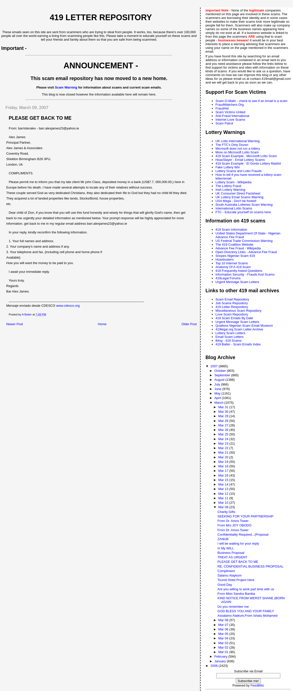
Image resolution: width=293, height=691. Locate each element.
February (221, 656)
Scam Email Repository (232, 299)
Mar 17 (223, 471)
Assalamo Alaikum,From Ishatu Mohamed (248, 615)
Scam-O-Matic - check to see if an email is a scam (252, 101)
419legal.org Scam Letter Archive (239, 329)
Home (102, 324)
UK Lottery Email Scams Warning (239, 197)
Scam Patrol (224, 123)
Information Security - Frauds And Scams (245, 274)
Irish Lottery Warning (230, 190)
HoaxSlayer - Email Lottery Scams (240, 160)
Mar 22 (223, 448)
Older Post (189, 324)
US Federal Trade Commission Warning (244, 241)
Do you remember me (233, 606)
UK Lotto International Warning (238, 141)
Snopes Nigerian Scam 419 (235, 256)
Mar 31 (223, 407)
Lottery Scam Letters (230, 333)
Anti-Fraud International (232, 116)
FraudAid (222, 108)
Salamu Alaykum (230, 575)
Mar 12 (223, 493)
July (217, 384)
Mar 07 (223, 625)
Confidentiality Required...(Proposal (243, 534)
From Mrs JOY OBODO (234, 525)
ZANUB (223, 539)
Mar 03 (223, 643)
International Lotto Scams (234, 208)
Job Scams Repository (232, 303)
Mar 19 (223, 462)
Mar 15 (223, 480)
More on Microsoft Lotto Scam (237, 152)
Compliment (226, 571)
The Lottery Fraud (228, 186)
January (220, 661)
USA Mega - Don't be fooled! (236, 201)
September (222, 375)
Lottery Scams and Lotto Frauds (239, 171)
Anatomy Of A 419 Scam (233, 267)
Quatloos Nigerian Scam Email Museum (244, 325)
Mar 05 (223, 634)
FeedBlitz (257, 685)
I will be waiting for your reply (238, 543)
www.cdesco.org (68, 305)
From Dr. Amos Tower (233, 521)
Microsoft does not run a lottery (238, 148)
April (218, 398)
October (220, 371)
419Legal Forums (228, 278)
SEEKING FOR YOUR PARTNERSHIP (246, 516)
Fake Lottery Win (228, 167)
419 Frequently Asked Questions (239, 271)
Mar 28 (223, 421)
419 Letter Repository (101, 17)
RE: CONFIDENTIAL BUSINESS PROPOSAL (251, 566)
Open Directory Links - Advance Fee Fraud (246, 252)
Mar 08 (223, 620)
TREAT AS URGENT (232, 557)
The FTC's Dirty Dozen (232, 145)
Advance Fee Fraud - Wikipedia (238, 248)
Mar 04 (223, 638)
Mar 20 (223, 457)
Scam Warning (66, 87)
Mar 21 (223, 452)
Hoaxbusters (225, 259)
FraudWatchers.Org (230, 104)
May (217, 393)
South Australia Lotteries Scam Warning (244, 204)
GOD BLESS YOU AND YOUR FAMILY (246, 611)
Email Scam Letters (230, 337)
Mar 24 (223, 439)
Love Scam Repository (232, 314)
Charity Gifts (226, 512)
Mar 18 (223, 466)
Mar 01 (223, 652)
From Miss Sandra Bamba (236, 593)
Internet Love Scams (230, 119)
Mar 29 (223, 416)
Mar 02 (223, 647)
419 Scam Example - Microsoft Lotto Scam (246, 156)
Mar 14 (223, 484)
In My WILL (226, 548)
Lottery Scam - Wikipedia (234, 182)
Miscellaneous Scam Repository (239, 310)
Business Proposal (231, 553)
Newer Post (14, 324)
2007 (215, 366)
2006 (215, 666)
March (219, 402)
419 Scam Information (231, 229)
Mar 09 (223, 507)
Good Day (225, 585)
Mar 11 (223, 498)
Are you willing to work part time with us (246, 589)
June (218, 389)
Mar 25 (223, 434)
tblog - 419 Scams (229, 340)
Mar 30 (223, 411)
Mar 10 (223, 502)
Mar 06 (223, 629)
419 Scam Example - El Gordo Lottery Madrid (248, 163)
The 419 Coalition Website (234, 244)
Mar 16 (223, 475)
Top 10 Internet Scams (232, 263)
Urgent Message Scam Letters (237, 282)
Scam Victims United (230, 112)
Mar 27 (223, 425)
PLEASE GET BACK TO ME (238, 562)
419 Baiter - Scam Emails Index (238, 344)
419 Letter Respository (232, 307)
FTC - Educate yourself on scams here (243, 212)
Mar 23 (223, 443)
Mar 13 (223, 489)
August (219, 380)
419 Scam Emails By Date (234, 318)
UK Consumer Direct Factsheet (238, 193)
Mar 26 (223, 430)
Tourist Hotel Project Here (236, 580)
